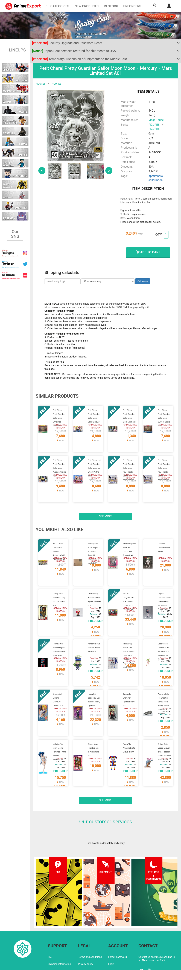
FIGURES (40, 83)
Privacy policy (85, 934)
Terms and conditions (90, 927)
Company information (90, 941)
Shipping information (59, 934)
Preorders (132, 6)
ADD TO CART (148, 252)
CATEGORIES (57, 6)
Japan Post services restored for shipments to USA (74, 51)
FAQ (50, 927)
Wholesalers (115, 941)
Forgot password (117, 927)
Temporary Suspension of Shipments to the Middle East (79, 59)
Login (111, 934)
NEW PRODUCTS (87, 6)
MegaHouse (156, 120)
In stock (111, 6)
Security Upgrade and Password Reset (67, 43)
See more (105, 507)
